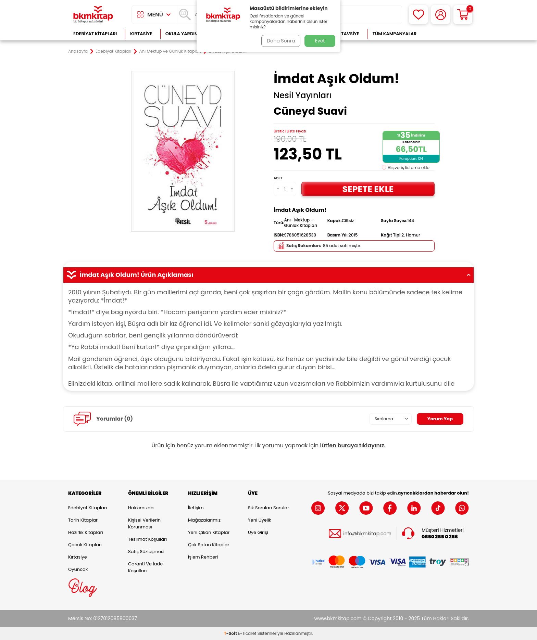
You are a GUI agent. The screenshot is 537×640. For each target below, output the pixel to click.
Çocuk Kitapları (85, 544)
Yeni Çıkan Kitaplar (208, 532)
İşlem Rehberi (203, 557)
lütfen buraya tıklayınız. (353, 445)
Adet (278, 178)
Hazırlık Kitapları (85, 532)
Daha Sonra (280, 40)
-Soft (231, 633)
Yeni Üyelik (259, 520)
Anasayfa (78, 51)
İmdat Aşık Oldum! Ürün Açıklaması (268, 274)
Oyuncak (78, 569)
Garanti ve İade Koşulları (145, 567)
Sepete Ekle (367, 188)
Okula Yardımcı (184, 34)
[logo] (93, 14)
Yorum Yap (439, 418)
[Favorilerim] (418, 14)
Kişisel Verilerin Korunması (144, 523)
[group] (182, 151)
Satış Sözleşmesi (146, 551)
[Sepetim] (462, 14)
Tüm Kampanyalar (394, 34)
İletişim (196, 507)
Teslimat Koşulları (147, 539)
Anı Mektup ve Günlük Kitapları (170, 51)
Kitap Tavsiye (343, 34)
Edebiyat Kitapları (95, 34)
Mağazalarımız (204, 520)
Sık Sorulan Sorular (268, 507)
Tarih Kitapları (83, 520)
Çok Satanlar (447, 34)
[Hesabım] (440, 14)
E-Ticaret (247, 633)
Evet (320, 40)
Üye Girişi (258, 532)
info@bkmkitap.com (367, 533)
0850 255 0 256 (440, 537)
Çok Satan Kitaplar (208, 544)
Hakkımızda (140, 507)
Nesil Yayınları (303, 95)
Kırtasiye (141, 34)
